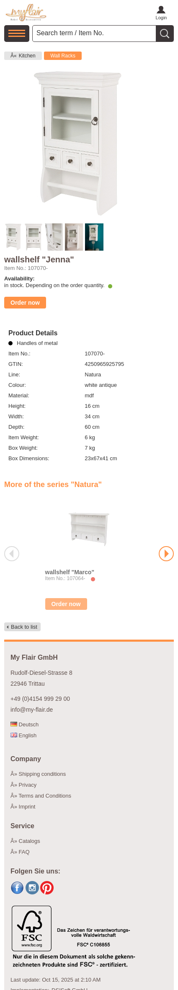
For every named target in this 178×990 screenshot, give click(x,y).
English (23, 735)
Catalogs (29, 841)
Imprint (27, 806)
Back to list (24, 627)
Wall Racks (62, 56)
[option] (89, 553)
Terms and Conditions (44, 796)
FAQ (24, 852)
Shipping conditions (42, 774)
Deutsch (24, 724)
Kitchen (27, 56)
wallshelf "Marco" (70, 572)
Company (25, 758)
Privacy (28, 785)
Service (22, 825)
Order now (25, 302)
